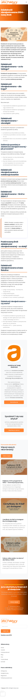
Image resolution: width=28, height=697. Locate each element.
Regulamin (4, 675)
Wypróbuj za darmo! (14, 430)
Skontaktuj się (14, 402)
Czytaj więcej (4, 659)
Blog (2, 654)
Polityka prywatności (6, 678)
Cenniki (3, 650)
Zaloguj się (4, 671)
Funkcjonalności (5, 652)
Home (2, 647)
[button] (26, 2)
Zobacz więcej (6, 456)
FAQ (2, 657)
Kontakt (3, 661)
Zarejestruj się (4, 673)
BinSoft (3, 688)
